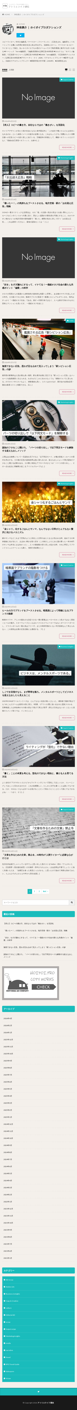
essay (8, 1322)
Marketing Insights (66, 158)
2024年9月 (8, 1145)
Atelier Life (10, 1287)
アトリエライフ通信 (46, 1403)
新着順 (4, 70)
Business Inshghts (67, 646)
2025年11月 (8, 1047)
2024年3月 (8, 1187)
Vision (8, 1378)
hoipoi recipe (11, 1329)
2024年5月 (8, 1173)
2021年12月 (8, 1209)
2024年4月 (8, 1180)
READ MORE (67, 147)
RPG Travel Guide (12, 1364)
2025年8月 (8, 1068)
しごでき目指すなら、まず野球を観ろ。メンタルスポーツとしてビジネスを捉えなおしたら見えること (37, 693)
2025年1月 (8, 1117)
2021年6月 (8, 1251)
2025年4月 (8, 1096)
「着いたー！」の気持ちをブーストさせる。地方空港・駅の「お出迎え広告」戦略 (37, 205)
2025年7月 (8, 1075)
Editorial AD (10, 1315)
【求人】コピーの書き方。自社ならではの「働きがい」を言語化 (33, 125)
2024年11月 (8, 1131)
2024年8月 (8, 1152)
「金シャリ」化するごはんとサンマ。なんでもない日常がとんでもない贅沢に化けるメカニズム (37, 530)
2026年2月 (8, 1025)
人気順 (11, 70)
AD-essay (9, 1280)
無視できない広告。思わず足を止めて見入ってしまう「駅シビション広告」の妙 (36, 368)
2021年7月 (8, 1244)
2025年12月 (8, 1039)
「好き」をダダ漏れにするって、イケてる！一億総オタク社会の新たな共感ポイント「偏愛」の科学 (37, 286)
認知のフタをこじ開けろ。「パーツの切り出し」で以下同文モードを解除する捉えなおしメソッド (37, 449)
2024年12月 (8, 1124)
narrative (9, 1350)
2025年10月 (8, 1054)
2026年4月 (8, 1018)
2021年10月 (8, 1223)
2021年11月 (8, 1216)
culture (8, 1308)
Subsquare (10, 1371)
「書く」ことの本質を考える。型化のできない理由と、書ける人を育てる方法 (37, 775)
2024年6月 (8, 1166)
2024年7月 (8, 1159)
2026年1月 (8, 1032)
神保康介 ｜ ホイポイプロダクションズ (29, 14)
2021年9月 (8, 1230)
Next (44, 891)
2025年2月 (8, 1110)
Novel (8, 1357)
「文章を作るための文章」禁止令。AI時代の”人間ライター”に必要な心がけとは (37, 856)
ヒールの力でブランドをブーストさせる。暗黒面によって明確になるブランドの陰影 (37, 612)
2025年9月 (8, 1061)
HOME (7, 14)
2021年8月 (8, 1237)
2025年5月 (8, 1089)
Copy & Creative (68, 79)
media (71, 320)
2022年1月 (8, 1202)
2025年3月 (8, 1103)
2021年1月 (8, 1258)
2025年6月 (8, 1082)
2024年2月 (8, 1195)
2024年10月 (8, 1138)
